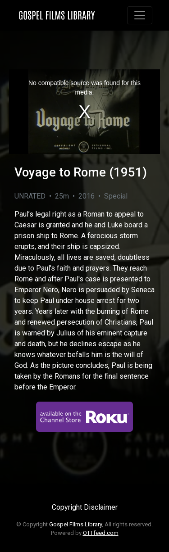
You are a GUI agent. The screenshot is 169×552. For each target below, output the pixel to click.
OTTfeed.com (101, 532)
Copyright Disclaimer (85, 507)
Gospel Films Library (75, 524)
